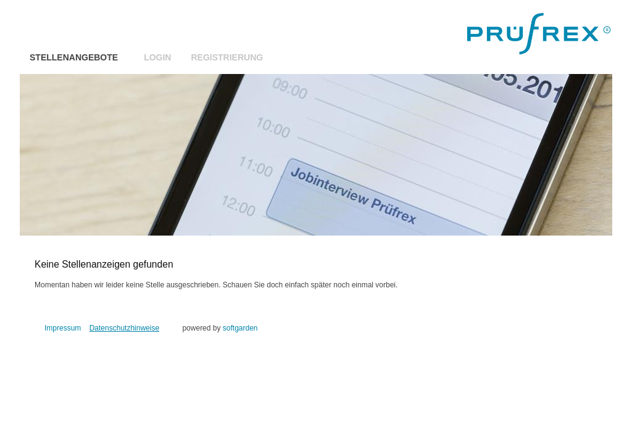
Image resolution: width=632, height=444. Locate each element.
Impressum (62, 328)
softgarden (240, 328)
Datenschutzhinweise (124, 328)
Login (157, 57)
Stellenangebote (74, 57)
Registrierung (227, 57)
